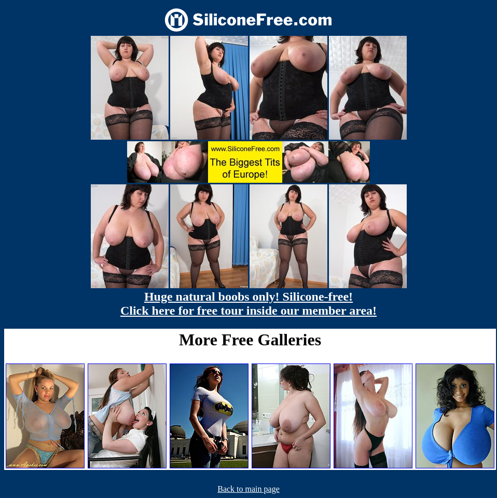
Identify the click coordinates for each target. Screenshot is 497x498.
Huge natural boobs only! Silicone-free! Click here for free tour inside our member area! (248, 303)
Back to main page (248, 488)
